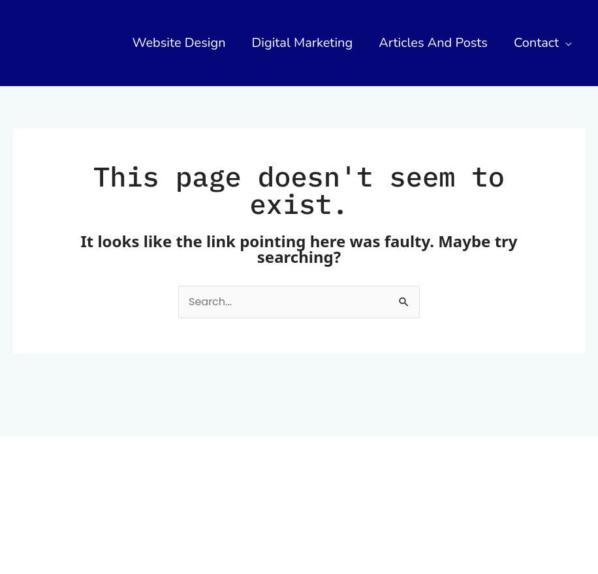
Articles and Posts (433, 43)
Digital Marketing (302, 43)
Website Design (179, 43)
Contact (536, 43)
